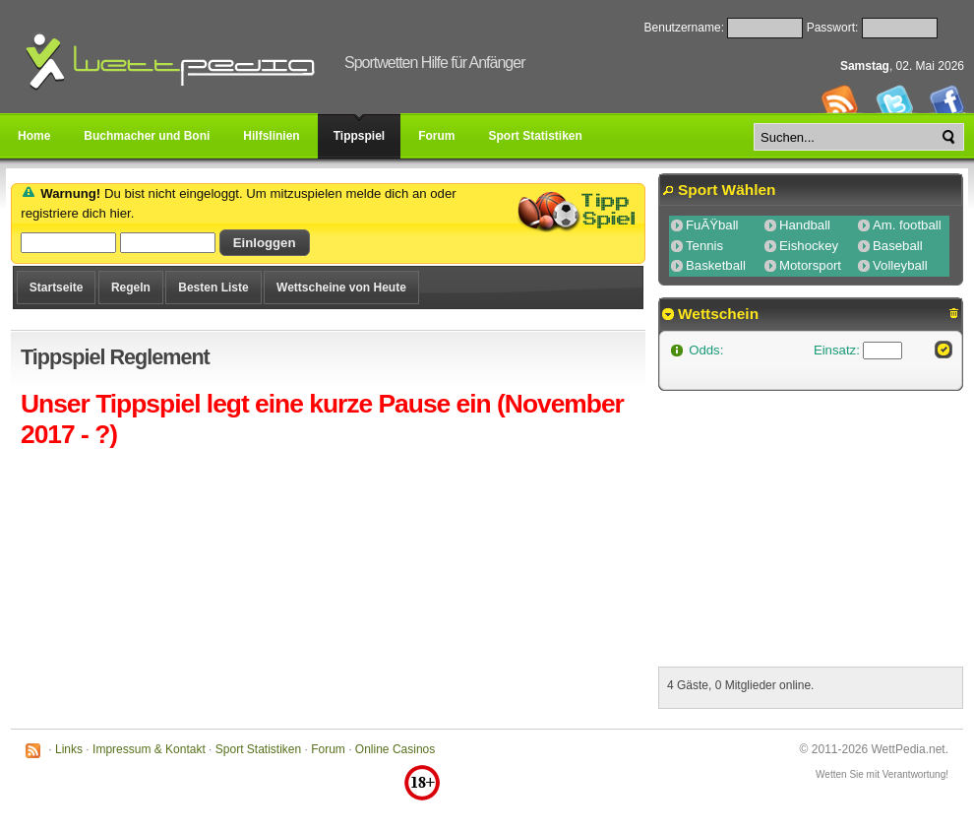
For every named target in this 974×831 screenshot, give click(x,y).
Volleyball (900, 265)
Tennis (704, 245)
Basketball (716, 265)
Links (69, 749)
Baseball (898, 245)
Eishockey (808, 245)
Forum (328, 749)
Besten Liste (213, 287)
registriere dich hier (75, 213)
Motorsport (810, 265)
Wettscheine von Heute (341, 287)
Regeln (131, 287)
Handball (804, 225)
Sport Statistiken (258, 749)
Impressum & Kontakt (149, 749)
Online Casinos (395, 749)
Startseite (57, 287)
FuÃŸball (712, 225)
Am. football (907, 225)
